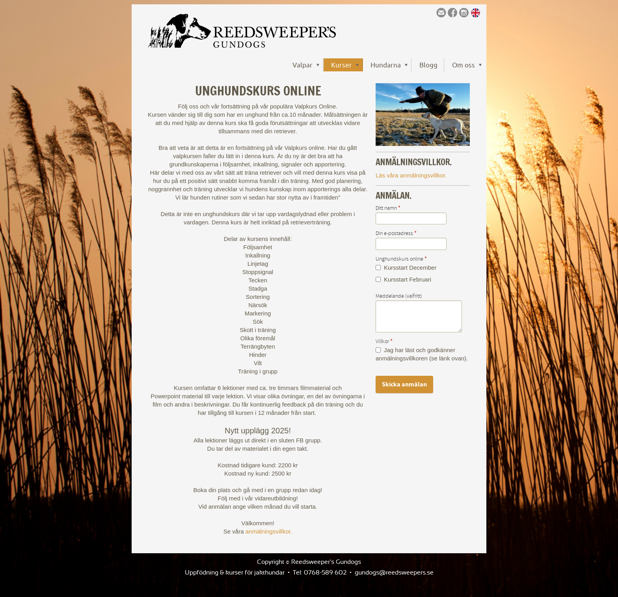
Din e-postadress (396, 233)
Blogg (428, 65)
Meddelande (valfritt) (399, 296)
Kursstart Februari (403, 279)
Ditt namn (388, 208)
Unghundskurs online (401, 259)
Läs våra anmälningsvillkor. (411, 175)
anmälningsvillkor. (269, 531)
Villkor (384, 341)
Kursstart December (406, 267)
